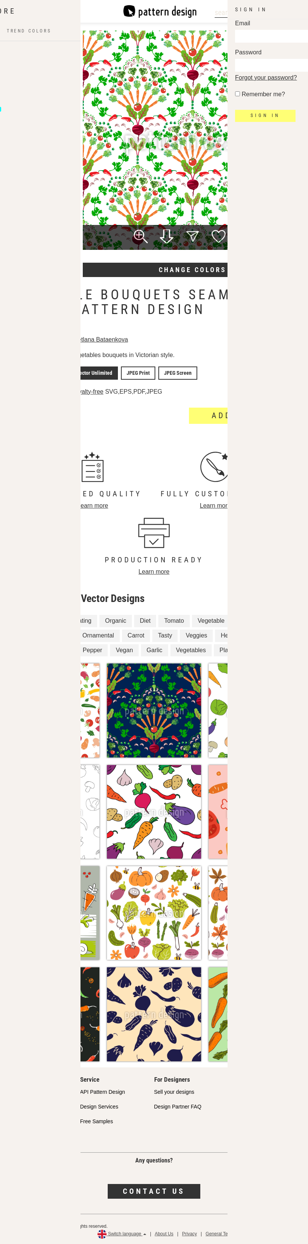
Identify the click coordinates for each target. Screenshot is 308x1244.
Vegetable (211, 620)
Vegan (124, 649)
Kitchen (265, 634)
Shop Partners (23, 1105)
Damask (23, 649)
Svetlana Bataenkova (101, 339)
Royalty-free (89, 390)
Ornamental (98, 634)
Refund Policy (289, 1233)
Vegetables (191, 649)
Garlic (155, 649)
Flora (285, 649)
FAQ (11, 1135)
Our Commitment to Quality (38, 1091)
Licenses (16, 1120)
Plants (228, 649)
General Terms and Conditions (236, 1233)
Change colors (192, 270)
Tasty (165, 634)
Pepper (92, 649)
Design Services (99, 1105)
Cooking (50, 620)
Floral (257, 649)
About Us (164, 1233)
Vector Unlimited (95, 373)
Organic (115, 620)
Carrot (136, 634)
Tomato (174, 620)
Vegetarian (27, 634)
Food (62, 634)
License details (28, 391)
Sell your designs (174, 1091)
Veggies (196, 634)
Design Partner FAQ (177, 1105)
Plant (277, 620)
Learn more (92, 505)
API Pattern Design (102, 1091)
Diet (145, 620)
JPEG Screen (174, 373)
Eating (82, 620)
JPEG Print (137, 373)
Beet (18, 620)
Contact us (154, 1190)
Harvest (58, 649)
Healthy (231, 634)
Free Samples (96, 1120)
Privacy (189, 1233)
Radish (247, 620)
